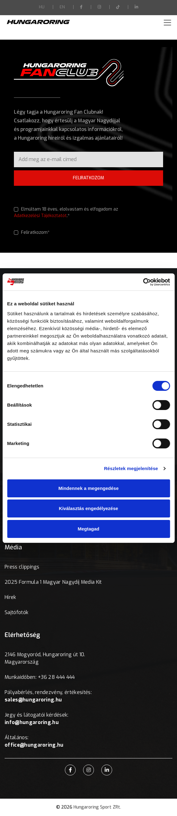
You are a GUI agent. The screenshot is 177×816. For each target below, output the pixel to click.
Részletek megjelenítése (131, 468)
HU (41, 7)
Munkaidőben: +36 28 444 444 (40, 677)
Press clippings (22, 567)
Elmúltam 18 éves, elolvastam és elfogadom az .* (66, 212)
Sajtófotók (16, 612)
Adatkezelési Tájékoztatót (40, 216)
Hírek (10, 597)
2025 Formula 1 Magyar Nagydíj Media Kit (53, 582)
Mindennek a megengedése (88, 488)
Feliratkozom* (31, 232)
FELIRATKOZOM (88, 178)
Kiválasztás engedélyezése (88, 508)
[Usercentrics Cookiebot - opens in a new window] (143, 282)
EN (62, 7)
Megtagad (88, 528)
